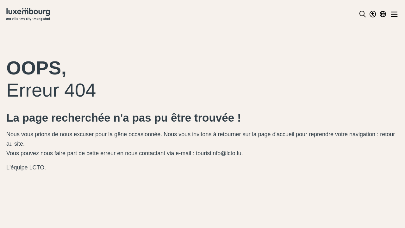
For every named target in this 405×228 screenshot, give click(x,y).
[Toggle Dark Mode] (373, 14)
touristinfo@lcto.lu (218, 153)
